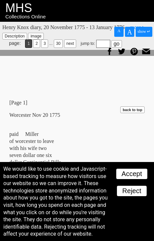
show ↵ (144, 31)
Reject (131, 190)
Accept (132, 173)
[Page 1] (18, 102)
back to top (132, 110)
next (70, 43)
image (35, 36)
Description (15, 36)
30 (58, 43)
